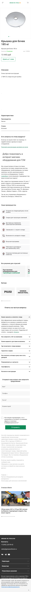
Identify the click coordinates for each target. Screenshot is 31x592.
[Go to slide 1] (8, 36)
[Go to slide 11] (13, 516)
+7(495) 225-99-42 (7, 544)
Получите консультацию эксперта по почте (14, 147)
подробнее (4, 176)
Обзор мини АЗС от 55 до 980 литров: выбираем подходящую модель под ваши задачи (14, 511)
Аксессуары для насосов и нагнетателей (14, 481)
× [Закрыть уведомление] (28, 590)
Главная (3, 475)
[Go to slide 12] (14, 516)
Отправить (15, 427)
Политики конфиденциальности (10, 587)
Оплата (16, 332)
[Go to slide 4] (5, 516)
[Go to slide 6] (7, 516)
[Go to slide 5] (6, 516)
